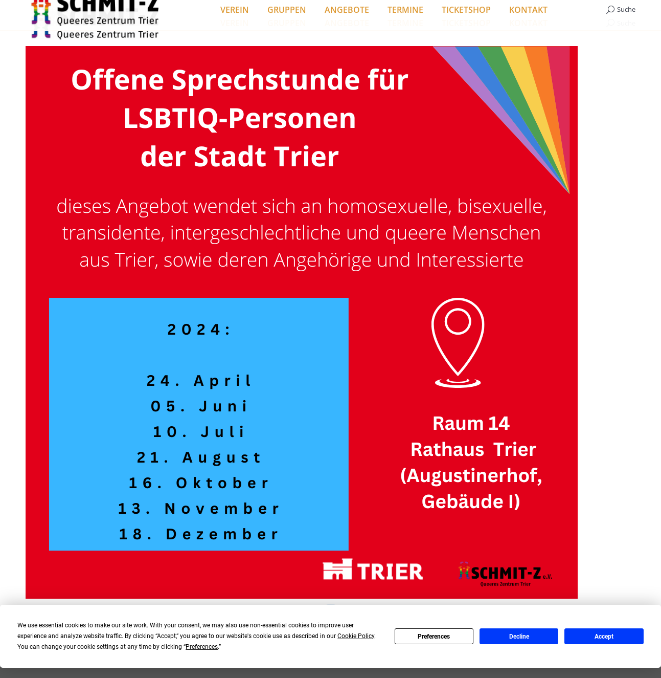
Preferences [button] (202, 646)
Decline (519, 636)
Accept (604, 636)
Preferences (434, 636)
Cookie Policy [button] (355, 636)
